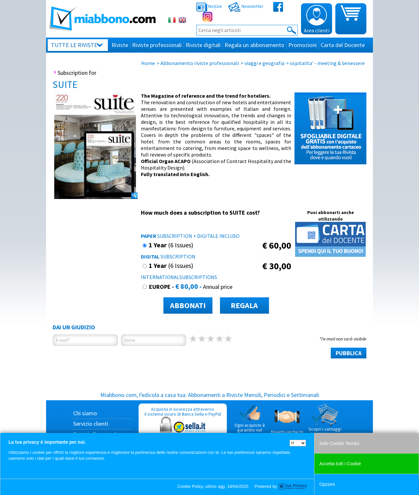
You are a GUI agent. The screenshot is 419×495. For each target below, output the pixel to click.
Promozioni (302, 45)
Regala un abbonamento (254, 45)
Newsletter (245, 6)
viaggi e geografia (264, 63)
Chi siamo (85, 413)
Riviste (119, 45)
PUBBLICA (348, 353)
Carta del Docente (343, 45)
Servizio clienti (90, 423)
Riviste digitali (203, 45)
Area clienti (316, 19)
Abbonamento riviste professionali (199, 63)
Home (148, 63)
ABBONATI (188, 305)
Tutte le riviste (74, 45)
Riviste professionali (157, 45)
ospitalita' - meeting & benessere (327, 63)
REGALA (244, 305)
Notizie (209, 6)
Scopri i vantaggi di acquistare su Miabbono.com (325, 423)
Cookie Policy (190, 486)
